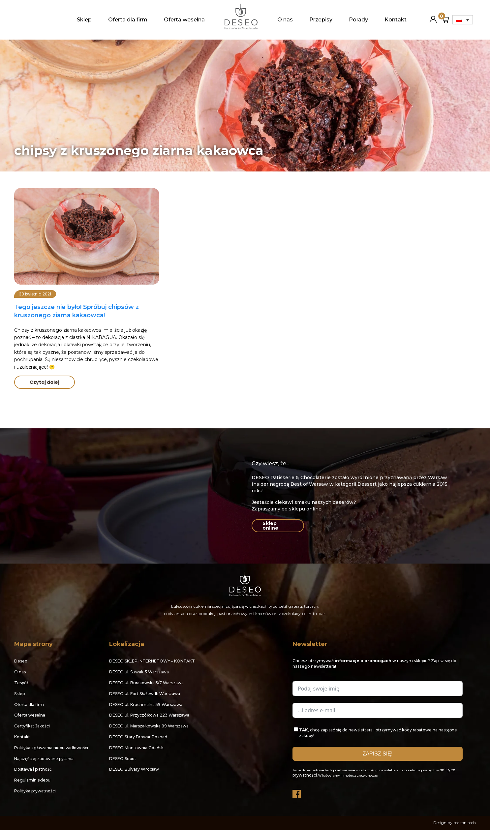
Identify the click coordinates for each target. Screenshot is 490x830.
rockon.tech (464, 822)
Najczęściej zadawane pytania (44, 758)
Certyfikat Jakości (32, 725)
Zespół (21, 682)
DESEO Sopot (122, 758)
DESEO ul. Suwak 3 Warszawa (139, 671)
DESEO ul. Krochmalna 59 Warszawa (145, 704)
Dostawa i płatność (33, 769)
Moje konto (433, 17)
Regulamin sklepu (32, 780)
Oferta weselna (184, 19)
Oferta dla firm (127, 19)
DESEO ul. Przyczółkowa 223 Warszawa (149, 715)
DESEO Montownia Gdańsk (136, 747)
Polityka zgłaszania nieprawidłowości (51, 747)
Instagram (313, 792)
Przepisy (320, 19)
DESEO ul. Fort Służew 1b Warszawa (144, 693)
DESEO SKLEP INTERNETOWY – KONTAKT (152, 661)
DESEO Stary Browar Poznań (138, 736)
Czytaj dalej (44, 382)
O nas (285, 19)
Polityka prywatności (35, 790)
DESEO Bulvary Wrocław (134, 769)
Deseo (20, 661)
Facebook (297, 792)
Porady (358, 19)
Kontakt (395, 19)
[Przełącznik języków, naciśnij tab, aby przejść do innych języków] (462, 19)
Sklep (84, 19)
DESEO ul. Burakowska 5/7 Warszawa (146, 682)
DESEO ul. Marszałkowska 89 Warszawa (149, 725)
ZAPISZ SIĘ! (378, 753)
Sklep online (270, 525)
